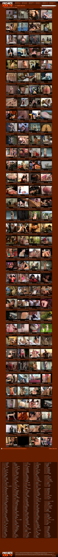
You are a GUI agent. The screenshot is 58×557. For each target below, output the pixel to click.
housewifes (44, 233)
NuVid (51, 157)
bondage (8, 145)
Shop (13, 520)
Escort (35, 487)
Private (13, 516)
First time (25, 490)
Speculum (25, 524)
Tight (13, 531)
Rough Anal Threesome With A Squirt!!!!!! (34, 247)
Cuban (3, 481)
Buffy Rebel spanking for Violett (45, 209)
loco (42, 32)
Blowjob (24, 472)
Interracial (14, 501)
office (48, 170)
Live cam (35, 504)
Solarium (3, 524)
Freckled (3, 493)
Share (35, 519)
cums (46, 258)
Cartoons (14, 476)
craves (34, 233)
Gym (24, 497)
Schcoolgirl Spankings (9, 335)
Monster (35, 508)
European (3, 488)
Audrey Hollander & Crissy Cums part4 (46, 247)
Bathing (24, 468)
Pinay (3, 513)
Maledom (3, 505)
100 (42, 120)
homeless (23, 296)
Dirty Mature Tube (46, 3)
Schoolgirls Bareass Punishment (22, 84)
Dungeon (46, 486)
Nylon (45, 509)
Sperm (35, 524)
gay (46, 434)
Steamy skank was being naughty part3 (46, 184)
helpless (13, 296)
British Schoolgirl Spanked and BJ (22, 134)
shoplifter (8, 32)
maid (23, 434)
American (3, 464)
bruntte (43, 396)
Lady (3, 503)
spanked (13, 70)
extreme (50, 346)
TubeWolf (51, 358)
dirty (33, 95)
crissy (45, 258)
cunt (35, 321)
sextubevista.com (51, 7)
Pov (23, 515)
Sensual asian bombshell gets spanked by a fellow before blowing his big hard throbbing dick (23, 311)
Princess (46, 515)
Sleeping (24, 522)
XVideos (16, 19)
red (21, 57)
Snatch (24, 523)
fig (45, 409)
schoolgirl (10, 70)
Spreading (14, 525)
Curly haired (25, 482)
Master (35, 505)
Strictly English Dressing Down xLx (22, 71)
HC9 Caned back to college (21, 159)
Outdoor (13, 511)
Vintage (45, 534)
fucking (22, 283)
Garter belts (4, 495)
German (35, 495)
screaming (48, 70)
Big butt (24, 469)
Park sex (3, 512)
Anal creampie (26, 464)
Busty (3, 475)
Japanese (35, 501)
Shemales (4, 520)
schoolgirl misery (43, 84)
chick (33, 233)
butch (19, 346)
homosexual (20, 258)
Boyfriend (14, 473)
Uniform (45, 533)
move (21, 183)
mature (33, 170)
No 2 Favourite (8, 197)
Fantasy (3, 489)
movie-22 (25, 396)
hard (13, 396)
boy (42, 371)
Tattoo (3, 530)
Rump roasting (31, 184)
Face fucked (25, 488)
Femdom (35, 489)
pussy (23, 208)
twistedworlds (26, 183)
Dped (24, 486)
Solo (13, 524)
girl (19, 233)
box (19, 283)
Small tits (3, 523)
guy (47, 434)
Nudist (24, 509)
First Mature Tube (46, 2)
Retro (13, 518)
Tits (23, 531)
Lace (34, 502)
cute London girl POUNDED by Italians (34, 423)
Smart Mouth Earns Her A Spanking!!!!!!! (34, 385)
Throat (45, 530)
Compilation (46, 479)
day (20, 57)
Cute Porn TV (18, 2)
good (45, 183)
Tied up (3, 531)
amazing (8, 283)
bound (43, 434)
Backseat (24, 467)
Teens (13, 530)
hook (46, 409)
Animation (4, 465)
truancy (46, 296)
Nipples (3, 509)
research (8, 120)
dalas (8, 409)
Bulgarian (14, 474)
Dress (35, 486)
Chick (13, 478)
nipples (35, 95)
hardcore (12, 145)
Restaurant (4, 518)
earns (31, 396)
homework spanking (44, 46)
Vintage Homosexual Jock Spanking (22, 247)
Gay (13, 495)
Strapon (45, 526)
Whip (13, 537)
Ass (45, 465)
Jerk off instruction (47, 501)
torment (31, 70)
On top (35, 510)
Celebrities (46, 476)
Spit (45, 524)
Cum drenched (36, 481)
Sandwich (3, 519)
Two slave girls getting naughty (22, 410)
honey (31, 170)
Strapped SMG (20, 21)
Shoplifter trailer (8, 21)
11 (12, 448)
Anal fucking (36, 464)
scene (47, 283)
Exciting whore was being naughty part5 (11, 322)
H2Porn (16, 107)
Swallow (45, 527)
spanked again (43, 134)
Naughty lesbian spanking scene (45, 272)
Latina (13, 503)
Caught (35, 476)
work (10, 120)
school (26, 70)
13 (15, 448)
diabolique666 (47, 346)
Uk (12, 533)
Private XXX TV (17, 552)
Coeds (24, 479)
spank (45, 371)
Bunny (24, 474)
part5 (12, 183)
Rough (35, 518)
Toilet (45, 531)
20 (24, 448)
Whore (24, 537)
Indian (35, 500)
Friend (24, 493)
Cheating (3, 478)
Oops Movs (38, 2)
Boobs (45, 472)
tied (12, 434)
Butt (13, 475)
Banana (35, 467)
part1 (35, 371)
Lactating (46, 502)
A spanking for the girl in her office (23, 222)
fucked (46, 208)
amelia (8, 233)
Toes (34, 531)
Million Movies (31, 2)
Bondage (35, 472)
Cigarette (35, 478)
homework (43, 57)
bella (31, 296)
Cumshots (4, 482)
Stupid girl (25, 527)
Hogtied (24, 498)
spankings (11, 346)
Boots (3, 473)
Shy (34, 520)
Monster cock (46, 508)
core (11, 396)
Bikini (3, 471)
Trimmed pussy (26, 532)
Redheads (46, 517)
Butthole (24, 475)
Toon (3, 532)
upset (47, 396)
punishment (22, 95)
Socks (45, 523)
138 (43, 120)
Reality (35, 517)
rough (32, 258)
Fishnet (35, 490)
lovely (9, 434)
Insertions (3, 501)
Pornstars (14, 515)
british (20, 145)
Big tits (45, 469)
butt (34, 208)
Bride (24, 473)
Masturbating (46, 505)
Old (23, 510)
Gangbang (36, 494)
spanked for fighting (20, 109)
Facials (45, 488)
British (35, 473)
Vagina (13, 534)
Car (2, 476)
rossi (37, 296)
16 (19, 448)
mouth (33, 396)
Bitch (35, 471)
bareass (20, 95)
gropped (49, 208)
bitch (34, 321)
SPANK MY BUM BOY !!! (44, 360)
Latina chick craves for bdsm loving (34, 222)
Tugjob (35, 532)
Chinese (24, 478)
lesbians (22, 396)
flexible (44, 208)
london (36, 434)
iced (11, 321)
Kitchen (24, 502)
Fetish (45, 489)
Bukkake (3, 474)
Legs (34, 503)
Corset (3, 480)
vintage (27, 258)
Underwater (25, 533)
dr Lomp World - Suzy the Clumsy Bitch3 (23, 209)
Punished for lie (31, 46)
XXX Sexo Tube (18, 3)
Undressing (36, 533)
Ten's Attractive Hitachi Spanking (33, 335)
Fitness (3, 491)
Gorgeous (25, 496)
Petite (35, 512)
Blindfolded (4, 472)
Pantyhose (46, 511)
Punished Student (31, 71)
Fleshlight (25, 491)
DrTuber (16, 182)
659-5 (8, 95)
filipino (22, 434)
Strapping (19, 184)
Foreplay (46, 491)
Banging (45, 467)
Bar (2, 468)
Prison (3, 516)
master (36, 283)
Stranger (35, 526)
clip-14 (8, 258)
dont (19, 183)
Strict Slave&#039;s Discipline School (46, 310)
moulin (20, 371)
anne (9, 95)
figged (10, 321)
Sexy (24, 519)
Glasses (13, 496)
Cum (24, 481)
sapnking (33, 409)
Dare (13, 483)
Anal (13, 464)
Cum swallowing (47, 481)
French (13, 493)
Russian (45, 518)
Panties (35, 511)
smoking (34, 32)
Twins (3, 533)
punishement (14, 183)
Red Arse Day (19, 46)
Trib (13, 532)
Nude (13, 509)
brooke (10, 296)
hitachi (34, 346)
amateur (20, 434)
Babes (13, 467)
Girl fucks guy (47, 495)
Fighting (3, 490)
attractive (32, 346)
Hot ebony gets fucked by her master (34, 272)
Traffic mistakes (8, 159)
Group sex (14, 497)
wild (12, 409)
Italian (24, 501)
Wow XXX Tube (25, 2)
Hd (13, 498)
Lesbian (45, 503)
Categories (18, 5)
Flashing (14, 491)
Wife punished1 (8, 184)
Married (13, 505)
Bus (34, 474)
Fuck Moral (38, 3)
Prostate (24, 516)
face (20, 283)
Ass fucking (14, 466)
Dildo (45, 483)
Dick (34, 483)
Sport (3, 525)
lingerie (12, 233)
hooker (8, 371)
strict (47, 321)
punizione (42, 71)
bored (31, 409)
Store (24, 526)
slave (10, 434)
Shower (24, 520)
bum (19, 296)
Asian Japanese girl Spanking (10, 96)
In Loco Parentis (43, 21)
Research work (8, 109)
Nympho (3, 510)
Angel (45, 464)
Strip (3, 527)
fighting (20, 120)
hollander (49, 258)
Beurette (14, 469)
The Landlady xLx (31, 96)
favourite (8, 208)
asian (19, 321)
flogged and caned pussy (21, 197)
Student (13, 527)
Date (24, 5)
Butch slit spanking (20, 335)
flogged (22, 208)
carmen (13, 283)
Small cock (46, 522)
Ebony (3, 487)
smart (34, 396)
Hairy (35, 497)
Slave (13, 522)
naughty (8, 70)
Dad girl (3, 483)
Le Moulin (19, 360)
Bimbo (13, 471)
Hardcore (3, 498)
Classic (45, 478)
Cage (35, 475)
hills (24, 283)
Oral (45, 510)
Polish (35, 513)
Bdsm (45, 468)
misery (43, 95)
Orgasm (3, 511)
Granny (45, 496)
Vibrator (35, 534)
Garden (45, 494)
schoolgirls (25, 95)
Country (13, 480)
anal (31, 258)
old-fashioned (15, 233)
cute (31, 434)
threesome (35, 258)
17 (20, 448)
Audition (35, 466)
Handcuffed (46, 497)
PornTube (39, 44)
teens (37, 409)
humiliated (35, 296)
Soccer (35, 523)
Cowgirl (24, 480)
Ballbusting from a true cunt (33, 310)
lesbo (11, 258)
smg (19, 32)
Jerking (3, 502)
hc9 (23, 170)
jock (22, 258)
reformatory (24, 70)
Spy (23, 525)
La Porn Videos (25, 3)
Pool (45, 513)
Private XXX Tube (53, 2)
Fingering (14, 490)
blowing (23, 321)
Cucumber (14, 481)
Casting (24, 476)
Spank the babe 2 (8, 297)
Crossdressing (47, 480)
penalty (31, 120)
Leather (24, 503)
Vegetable (25, 534)
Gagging (14, 494)
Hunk (24, 500)
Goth (34, 496)
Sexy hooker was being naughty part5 (11, 360)
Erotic (24, 487)
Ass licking (25, 466)
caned (19, 170)
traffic (10, 170)
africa (19, 70)
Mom (13, 508)
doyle (8, 57)
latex (14, 283)
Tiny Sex (31, 3)
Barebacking (14, 468)
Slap (2, 522)
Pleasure (24, 513)
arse (19, 57)
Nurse (35, 509)
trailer (10, 32)
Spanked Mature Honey (32, 159)
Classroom (4, 479)
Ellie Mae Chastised (20, 96)
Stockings (14, 526)
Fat (13, 489)
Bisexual (24, 471)
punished (32, 57)
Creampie (35, 480)
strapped (21, 32)
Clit (13, 479)
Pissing (13, 513)
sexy (13, 371)
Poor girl (3, 515)
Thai (24, 530)
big (32, 95)
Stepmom (3, 526)
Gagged (3, 494)
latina (36, 233)
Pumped (3, 517)
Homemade (36, 498)
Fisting (45, 490)
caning (31, 32)
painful (36, 145)
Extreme (14, 488)
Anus (13, 465)
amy (7, 296)
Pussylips (25, 517)
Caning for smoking (32, 21)
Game (24, 494)
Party (13, 512)
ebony (31, 283)
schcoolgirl (8, 346)
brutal (10, 145)
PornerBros (50, 19)
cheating (43, 70)
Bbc (34, 468)
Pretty (35, 515)
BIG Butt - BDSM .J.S (32, 197)
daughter (43, 183)
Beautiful (3, 469)
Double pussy (15, 486)
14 (16, 448)
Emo (13, 487)
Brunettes (46, 473)
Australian (4, 467)
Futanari (45, 493)
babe (42, 208)
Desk (24, 483)
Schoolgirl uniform (15, 519)
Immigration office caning (44, 159)
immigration (45, 170)
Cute (34, 482)
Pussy (13, 517)
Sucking (35, 527)
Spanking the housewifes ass (45, 222)
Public (45, 516)
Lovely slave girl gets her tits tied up (11, 423)
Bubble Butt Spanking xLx (32, 209)
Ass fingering (4, 466)
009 (42, 346)
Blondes (13, 472)
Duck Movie (52, 3)
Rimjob (24, 518)
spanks (10, 57)
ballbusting (32, 321)
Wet (2, 537)
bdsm (33, 145)
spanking (46, 57)
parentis (45, 32)
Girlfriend (3, 496)
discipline (43, 321)
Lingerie (24, 504)
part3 (14, 145)
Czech (45, 482)
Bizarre (45, 471)
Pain (24, 511)
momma (49, 183)
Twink (45, 532)
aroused (11, 283)
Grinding (3, 497)
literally (26, 296)
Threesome (36, 530)
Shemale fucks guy (48, 519)
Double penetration (5, 486)
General (24, 495)
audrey (43, 258)
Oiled (13, 510)
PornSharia (15, 295)
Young (45, 537)
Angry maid (19, 435)
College (35, 479)
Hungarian (14, 500)
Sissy (45, 520)
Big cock (35, 469)
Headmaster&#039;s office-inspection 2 (11, 71)
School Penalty (31, 109)
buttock (46, 120)
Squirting (35, 525)
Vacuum (3, 534)
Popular (22, 5)
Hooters (45, 498)
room (31, 183)
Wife (34, 537)
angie (31, 145)
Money (24, 508)
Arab (24, 465)
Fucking (35, 493)
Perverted (25, 512)
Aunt (45, 466)
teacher (51, 70)
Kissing (13, 502)
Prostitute (35, 516)
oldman (11, 95)
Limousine (14, 504)
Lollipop (45, 504)
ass (42, 233)
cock (24, 321)
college (21, 170)
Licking (3, 504)
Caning (45, 475)
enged (45, 434)
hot (34, 283)
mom (46, 183)
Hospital (3, 500)
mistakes (8, 170)
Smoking (14, 523)
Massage (24, 505)
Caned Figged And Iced (9, 310)
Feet (24, 489)
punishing (13, 258)
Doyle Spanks (8, 46)
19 (23, 448)
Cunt (13, 482)
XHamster (39, 19)
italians (34, 434)
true (36, 321)
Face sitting (36, 488)
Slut (34, 522)
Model (3, 508)
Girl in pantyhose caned (44, 96)
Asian (35, 465)
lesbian (43, 283)
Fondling (35, 491)
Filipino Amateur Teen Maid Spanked (22, 423)
